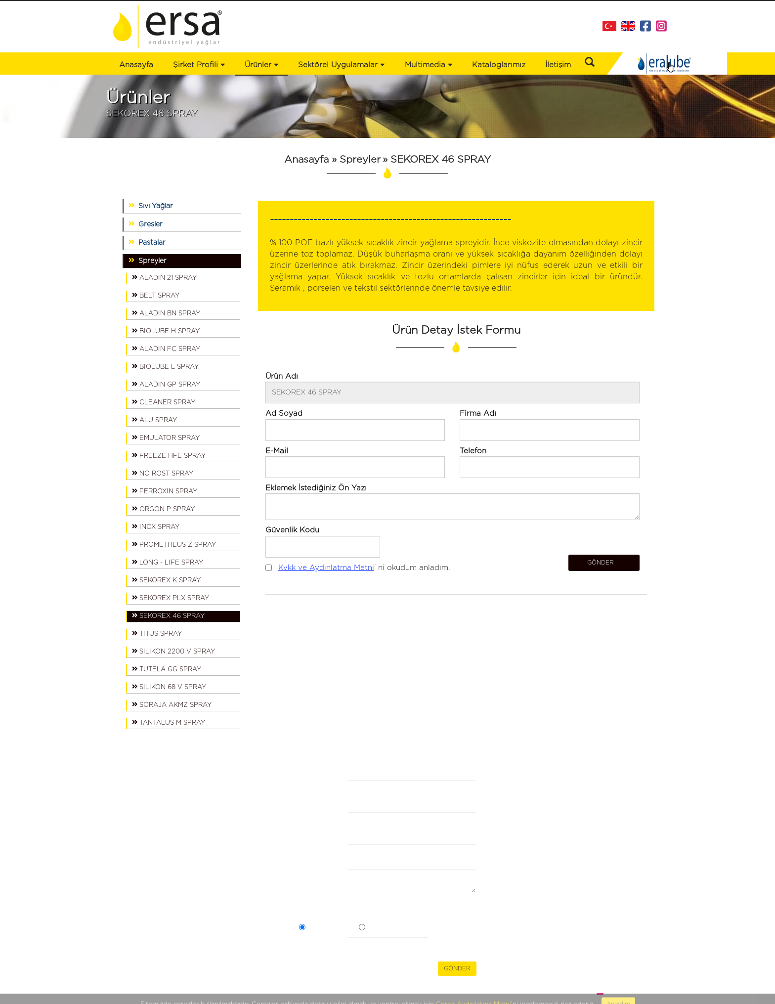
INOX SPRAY (155, 526)
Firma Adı (309, 793)
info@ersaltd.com (625, 839)
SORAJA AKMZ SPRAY (172, 704)
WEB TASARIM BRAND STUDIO (608, 994)
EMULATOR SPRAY (166, 437)
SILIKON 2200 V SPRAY (173, 651)
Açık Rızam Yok (392, 928)
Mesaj (309, 877)
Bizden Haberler (236, 794)
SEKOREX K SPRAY (166, 579)
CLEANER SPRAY (163, 401)
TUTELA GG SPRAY (166, 668)
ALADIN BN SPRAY (166, 312)
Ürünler (126, 804)
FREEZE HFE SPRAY (169, 455)
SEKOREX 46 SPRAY (168, 615)
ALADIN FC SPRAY (166, 348)
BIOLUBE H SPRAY (166, 330)
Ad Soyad (310, 825)
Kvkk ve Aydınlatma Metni (326, 567)
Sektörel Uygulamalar (150, 814)
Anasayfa (136, 65)
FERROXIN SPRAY (164, 490)
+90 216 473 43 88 (624, 817)
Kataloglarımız (498, 65)
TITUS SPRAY (157, 633)
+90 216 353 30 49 (622, 828)
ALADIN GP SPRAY (166, 384)
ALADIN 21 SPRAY (164, 277)
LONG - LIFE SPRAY (167, 562)
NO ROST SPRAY (162, 473)
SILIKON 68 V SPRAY (169, 686)
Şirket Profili (199, 65)
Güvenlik (314, 945)
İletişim (558, 65)
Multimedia (428, 65)
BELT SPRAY (155, 295)
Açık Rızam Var (331, 928)
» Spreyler (355, 160)
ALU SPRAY (154, 419)
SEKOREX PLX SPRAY (170, 597)
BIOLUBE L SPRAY (165, 366)
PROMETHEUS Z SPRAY (174, 544)
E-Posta (313, 852)
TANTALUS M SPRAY (168, 722)
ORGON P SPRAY (163, 508)
